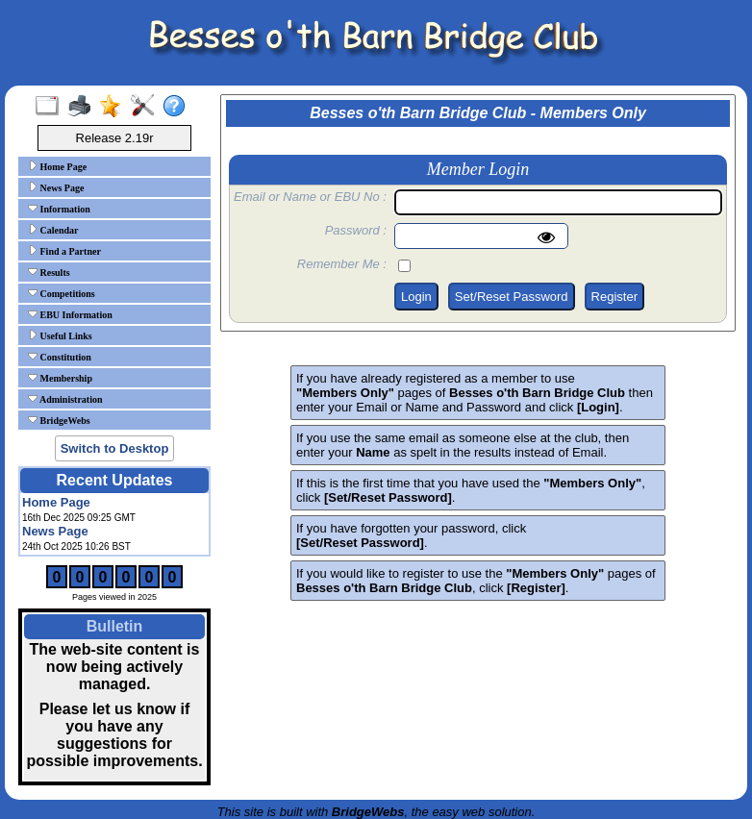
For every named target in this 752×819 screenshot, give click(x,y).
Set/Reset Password (511, 296)
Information (59, 208)
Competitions (61, 293)
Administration (65, 399)
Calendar (53, 230)
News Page (56, 187)
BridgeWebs (59, 420)
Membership (60, 378)
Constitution (59, 356)
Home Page (57, 166)
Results (49, 272)
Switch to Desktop (115, 448)
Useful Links (60, 335)
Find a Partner (64, 251)
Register (614, 296)
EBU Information (70, 314)
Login (416, 296)
